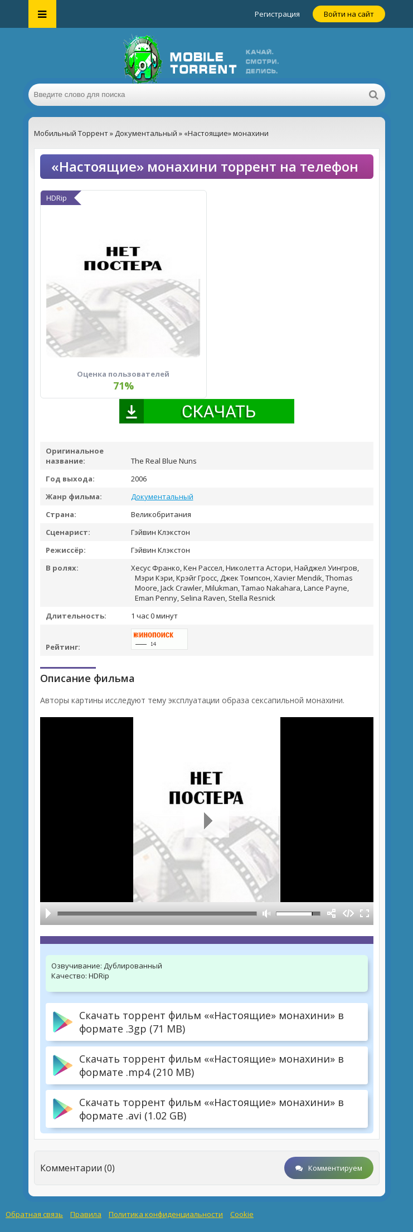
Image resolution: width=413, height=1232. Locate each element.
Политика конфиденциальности (166, 1214)
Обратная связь (34, 1214)
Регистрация (277, 14)
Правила (85, 1214)
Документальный (162, 496)
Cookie (242, 1214)
